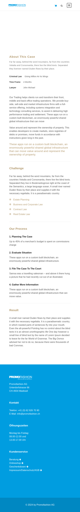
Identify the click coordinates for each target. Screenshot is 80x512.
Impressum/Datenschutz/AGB (24, 470)
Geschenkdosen (17, 466)
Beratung (14, 459)
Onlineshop (15, 463)
